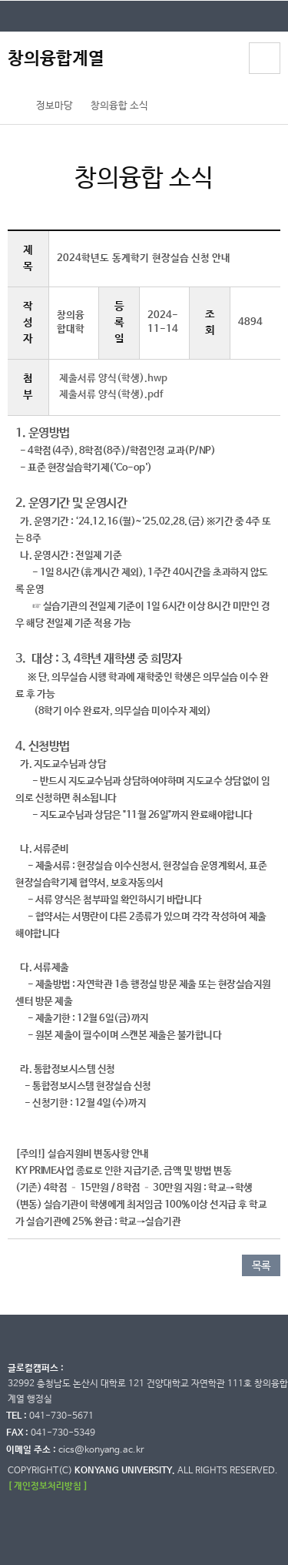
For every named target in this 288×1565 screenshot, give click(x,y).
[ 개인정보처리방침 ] (48, 1486)
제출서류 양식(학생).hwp (113, 378)
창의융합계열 (56, 59)
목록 (261, 1266)
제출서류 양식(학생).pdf (111, 394)
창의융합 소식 (119, 106)
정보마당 (54, 106)
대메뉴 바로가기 (0, 0)
